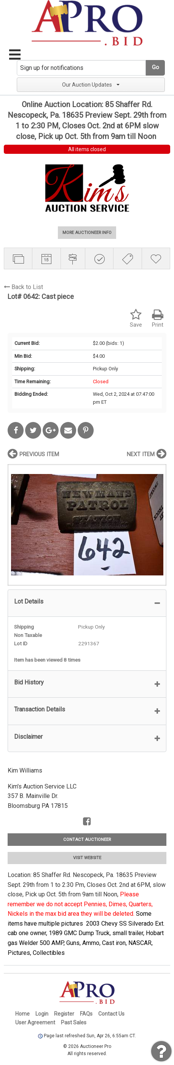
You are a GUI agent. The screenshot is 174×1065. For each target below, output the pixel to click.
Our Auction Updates (91, 85)
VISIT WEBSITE (87, 857)
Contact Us (111, 1014)
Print (157, 318)
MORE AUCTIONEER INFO (87, 232)
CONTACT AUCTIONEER (87, 839)
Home (22, 1014)
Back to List (23, 287)
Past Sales (73, 1022)
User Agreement (35, 1022)
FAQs (86, 1014)
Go (155, 67)
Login (41, 1014)
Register (64, 1014)
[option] (87, 524)
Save (136, 318)
